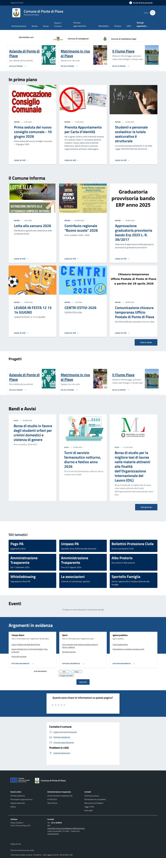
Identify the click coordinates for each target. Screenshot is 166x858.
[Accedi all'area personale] (141, 3)
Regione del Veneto (17, 2)
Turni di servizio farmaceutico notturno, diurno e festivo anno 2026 (82, 459)
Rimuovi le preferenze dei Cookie (22, 850)
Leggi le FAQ (89, 806)
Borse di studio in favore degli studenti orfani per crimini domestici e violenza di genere (33, 432)
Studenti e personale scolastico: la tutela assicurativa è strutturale (131, 134)
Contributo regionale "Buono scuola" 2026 (81, 228)
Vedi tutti (83, 682)
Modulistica (103, 26)
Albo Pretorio (52, 803)
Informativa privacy (91, 795)
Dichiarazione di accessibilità (95, 799)
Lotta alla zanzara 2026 (32, 225)
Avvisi (16, 420)
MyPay (13, 806)
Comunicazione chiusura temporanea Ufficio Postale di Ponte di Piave (134, 312)
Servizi (46, 26)
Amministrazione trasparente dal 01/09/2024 (59, 797)
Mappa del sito (16, 844)
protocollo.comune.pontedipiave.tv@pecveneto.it (66, 828)
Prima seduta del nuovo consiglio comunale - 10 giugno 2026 (33, 131)
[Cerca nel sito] (152, 12)
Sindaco (117, 26)
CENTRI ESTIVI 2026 (80, 307)
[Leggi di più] (21, 160)
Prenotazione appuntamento (21, 799)
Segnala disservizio (17, 803)
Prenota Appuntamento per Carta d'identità (83, 129)
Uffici (129, 26)
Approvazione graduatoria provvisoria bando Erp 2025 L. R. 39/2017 (133, 232)
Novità (34, 26)
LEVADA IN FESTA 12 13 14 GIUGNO (33, 310)
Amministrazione (18, 26)
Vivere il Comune (58, 24)
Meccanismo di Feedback (93, 803)
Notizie (17, 122)
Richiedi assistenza (17, 795)
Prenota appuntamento (79, 24)
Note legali (88, 810)
